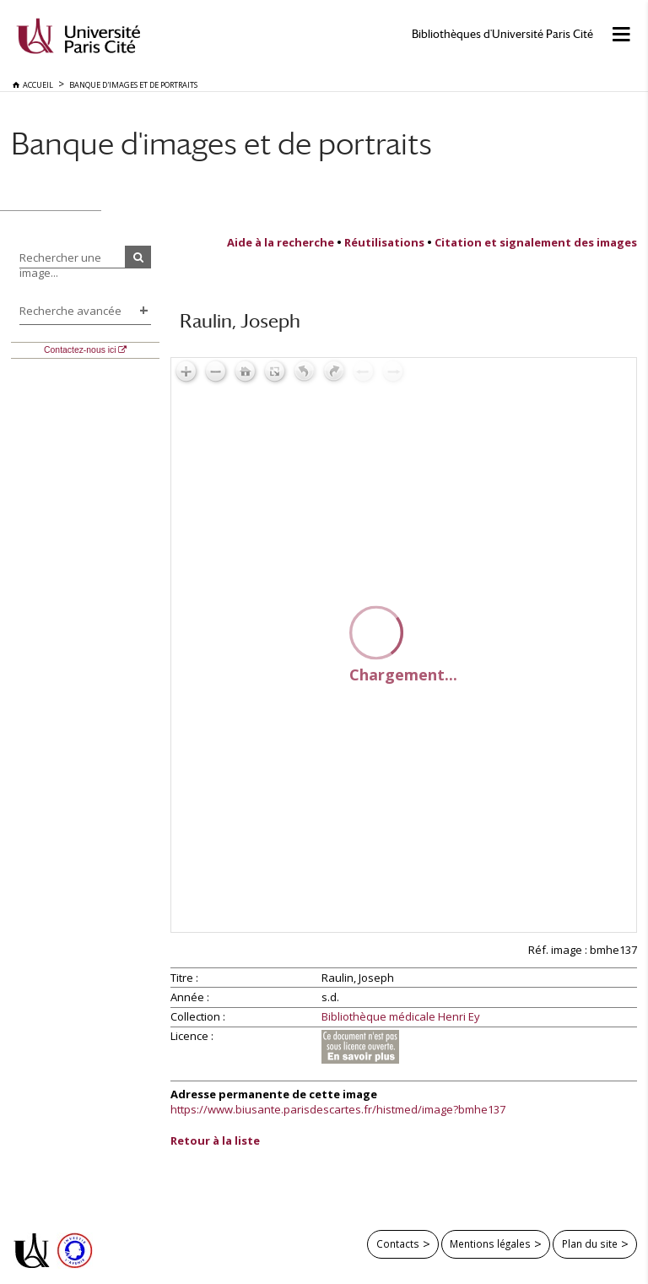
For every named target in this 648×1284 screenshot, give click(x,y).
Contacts (397, 1243)
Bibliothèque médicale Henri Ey (400, 1017)
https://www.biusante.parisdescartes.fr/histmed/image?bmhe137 (337, 1109)
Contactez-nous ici (80, 350)
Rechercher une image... (60, 265)
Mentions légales (490, 1243)
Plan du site (590, 1243)
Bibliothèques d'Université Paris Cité (502, 34)
